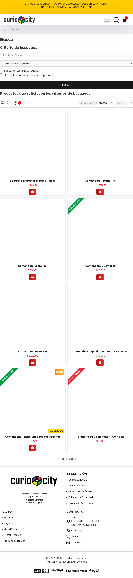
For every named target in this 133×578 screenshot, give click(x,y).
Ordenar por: (75, 104)
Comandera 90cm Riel (33, 352)
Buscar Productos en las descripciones (26, 76)
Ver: (120, 104)
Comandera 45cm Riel (32, 266)
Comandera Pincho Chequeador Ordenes (32, 437)
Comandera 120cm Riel (100, 181)
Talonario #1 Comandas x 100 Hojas (100, 437)
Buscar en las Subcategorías (20, 72)
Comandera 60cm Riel (100, 266)
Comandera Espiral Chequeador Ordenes (100, 352)
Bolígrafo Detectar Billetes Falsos (33, 181)
